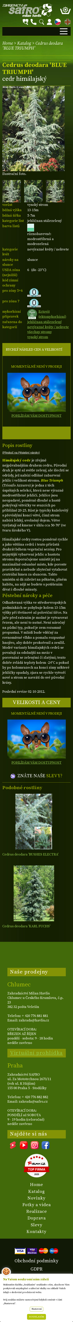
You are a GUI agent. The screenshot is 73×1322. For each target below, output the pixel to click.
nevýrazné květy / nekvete (48, 327)
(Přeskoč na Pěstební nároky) (21, 452)
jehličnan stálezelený (44, 322)
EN (66, 21)
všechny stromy (39, 332)
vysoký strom (37, 337)
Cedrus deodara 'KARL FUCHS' (26, 926)
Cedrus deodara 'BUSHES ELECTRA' (30, 854)
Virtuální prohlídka (36, 1053)
